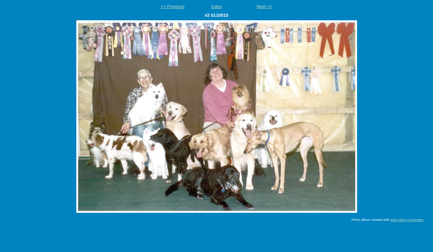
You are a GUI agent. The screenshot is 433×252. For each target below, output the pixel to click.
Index (216, 6)
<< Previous (172, 6)
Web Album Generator (407, 220)
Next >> (264, 6)
